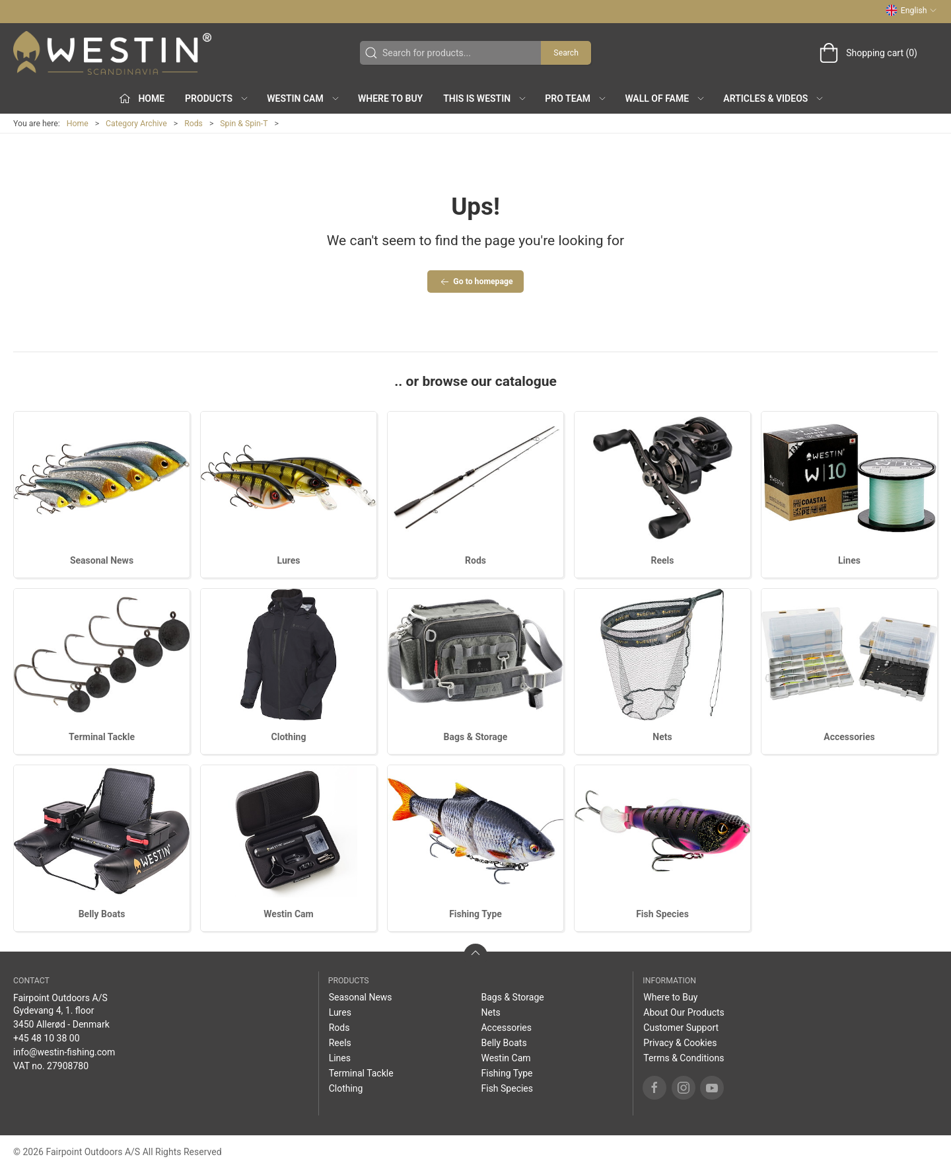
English (911, 11)
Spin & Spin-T (243, 123)
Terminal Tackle (102, 737)
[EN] (112, 52)
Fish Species (662, 914)
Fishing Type (475, 914)
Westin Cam (288, 914)
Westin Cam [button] (303, 98)
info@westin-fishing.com (64, 1052)
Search (566, 52)
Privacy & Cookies (680, 1042)
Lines (849, 560)
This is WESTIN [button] (485, 98)
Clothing (288, 737)
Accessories (849, 737)
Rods (193, 123)
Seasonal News (101, 560)
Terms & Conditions (683, 1058)
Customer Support (681, 1027)
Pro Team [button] (576, 98)
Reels (662, 560)
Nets (662, 737)
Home (77, 123)
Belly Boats (102, 914)
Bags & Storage (476, 737)
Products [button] (217, 98)
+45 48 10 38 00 (46, 1038)
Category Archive (136, 123)
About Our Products (683, 1012)
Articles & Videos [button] (773, 98)
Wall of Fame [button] (665, 98)
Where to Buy (390, 98)
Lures (288, 560)
